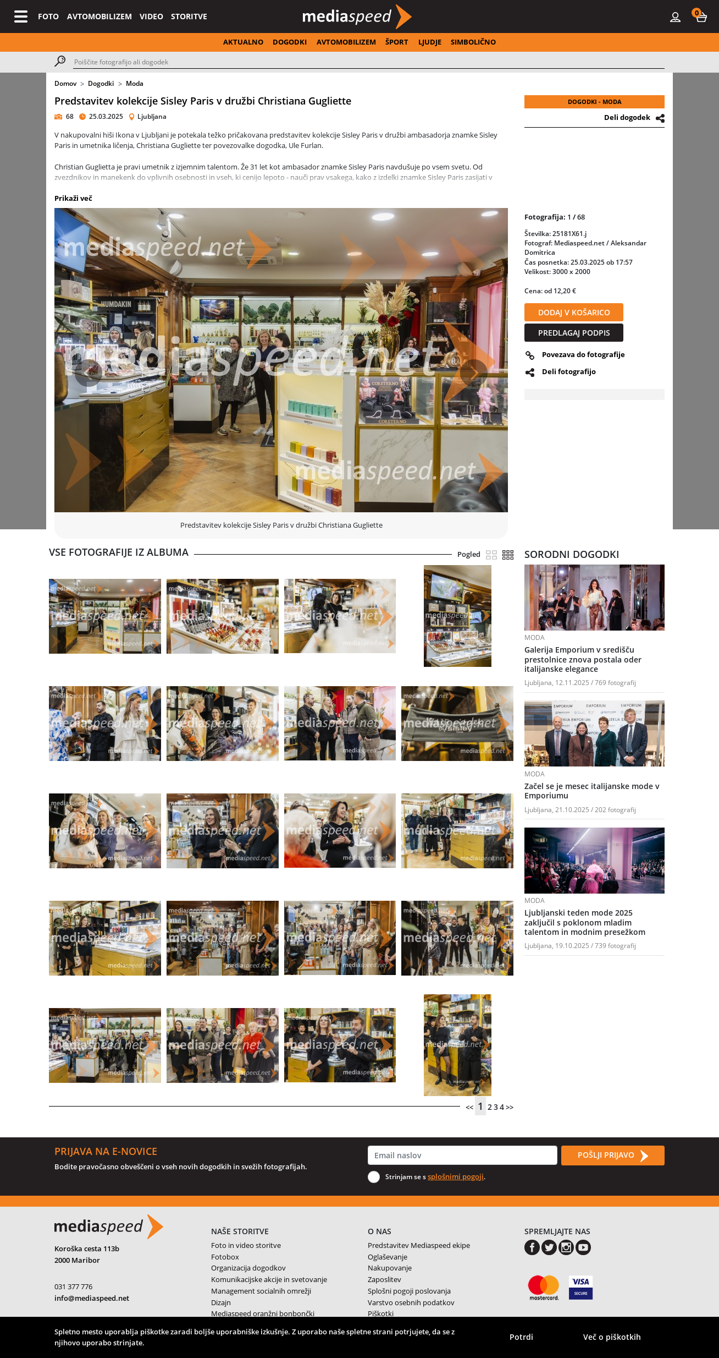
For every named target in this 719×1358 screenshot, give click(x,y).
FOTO (48, 16)
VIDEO (151, 16)
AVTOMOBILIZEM (99, 16)
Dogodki (101, 83)
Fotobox (225, 1257)
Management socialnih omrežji (261, 1291)
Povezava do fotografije (583, 354)
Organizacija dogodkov (248, 1268)
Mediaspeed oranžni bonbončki (262, 1313)
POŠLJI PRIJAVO (613, 1155)
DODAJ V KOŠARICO (574, 312)
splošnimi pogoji (456, 1176)
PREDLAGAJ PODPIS (574, 332)
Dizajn (221, 1302)
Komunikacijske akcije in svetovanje (269, 1279)
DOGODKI (290, 42)
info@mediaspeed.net (91, 1298)
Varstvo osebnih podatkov (411, 1302)
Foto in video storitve (246, 1245)
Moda (134, 83)
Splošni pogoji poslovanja (409, 1291)
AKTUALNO (243, 42)
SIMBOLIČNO (473, 42)
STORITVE (189, 16)
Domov (65, 83)
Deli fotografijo (569, 371)
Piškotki (381, 1313)
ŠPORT (396, 42)
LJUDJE (429, 42)
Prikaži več (73, 198)
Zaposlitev (384, 1279)
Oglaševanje (387, 1257)
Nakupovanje (390, 1268)
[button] (701, 16)
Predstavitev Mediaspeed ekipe (419, 1245)
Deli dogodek (627, 117)
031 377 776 (73, 1286)
